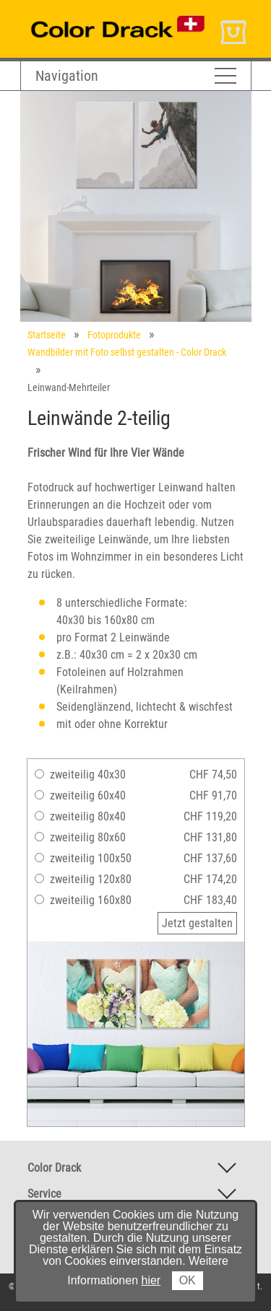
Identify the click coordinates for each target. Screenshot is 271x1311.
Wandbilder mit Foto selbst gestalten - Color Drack (126, 352)
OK (187, 1280)
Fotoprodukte (114, 335)
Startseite (46, 335)
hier (151, 1280)
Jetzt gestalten (197, 923)
